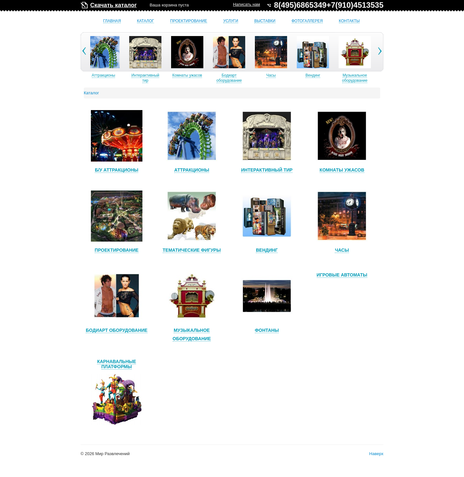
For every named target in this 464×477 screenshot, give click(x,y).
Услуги (230, 21)
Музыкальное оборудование (355, 78)
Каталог (145, 21)
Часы (271, 75)
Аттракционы (104, 75)
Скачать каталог (113, 5)
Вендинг (313, 75)
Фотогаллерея (307, 21)
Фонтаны (267, 330)
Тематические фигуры (192, 250)
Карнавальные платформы (116, 364)
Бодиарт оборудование (229, 78)
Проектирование (188, 21)
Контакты (349, 21)
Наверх (376, 453)
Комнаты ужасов (187, 75)
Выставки (264, 21)
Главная (112, 21)
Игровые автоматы (342, 274)
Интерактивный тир (146, 78)
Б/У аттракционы (116, 170)
